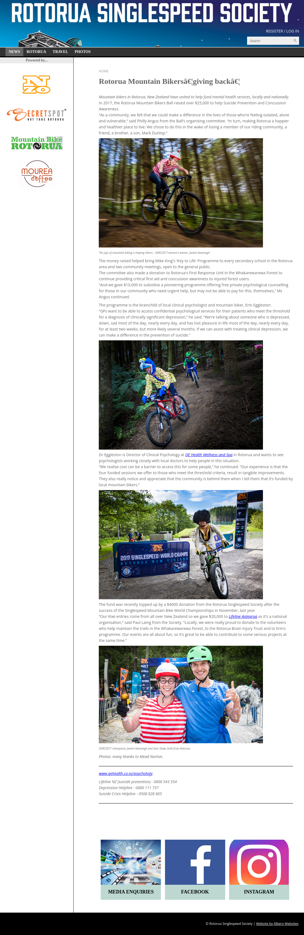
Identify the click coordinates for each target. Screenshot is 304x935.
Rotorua (36, 52)
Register (274, 31)
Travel (60, 52)
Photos (83, 52)
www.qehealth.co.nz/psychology (125, 773)
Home (104, 71)
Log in (292, 31)
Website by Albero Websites (277, 923)
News (14, 52)
